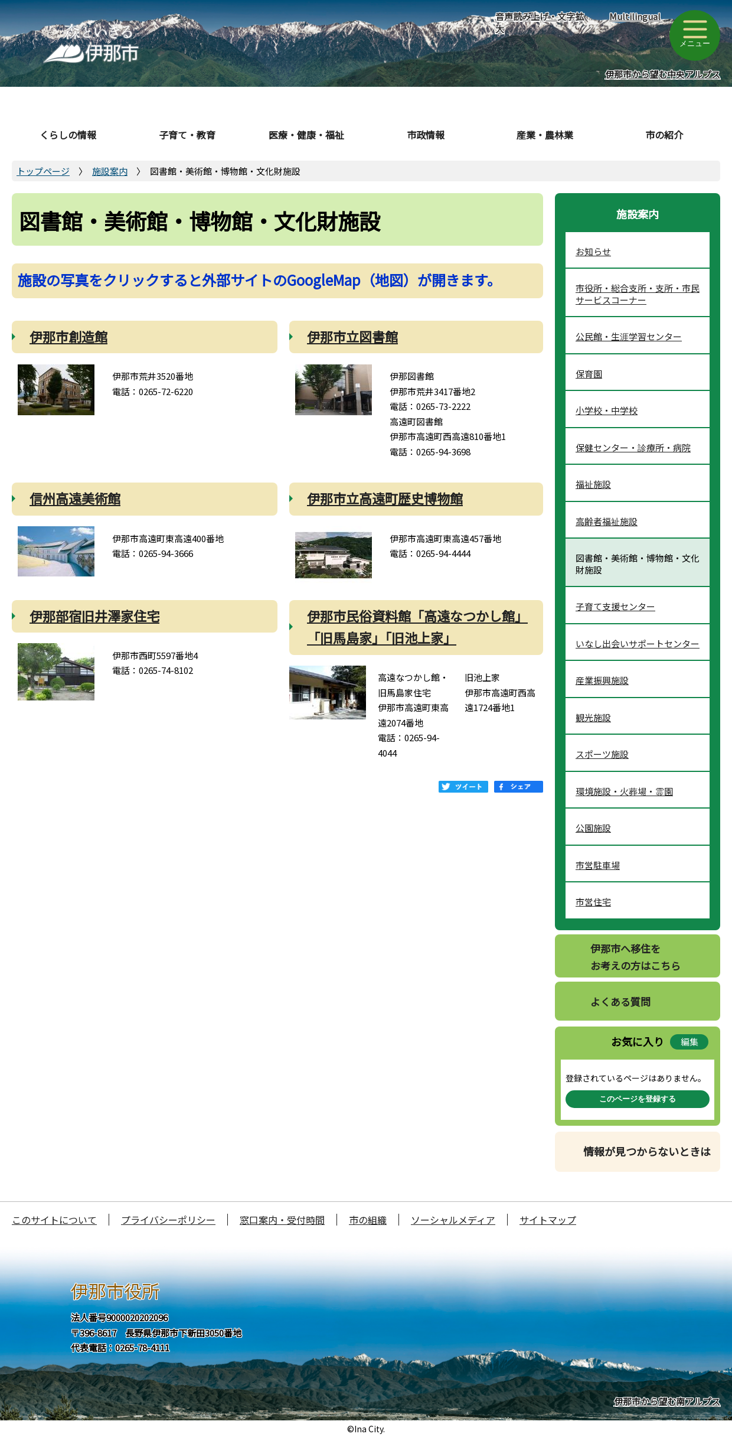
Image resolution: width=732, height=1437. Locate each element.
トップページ (43, 171)
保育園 (589, 373)
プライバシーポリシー (168, 1220)
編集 (689, 1041)
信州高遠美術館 (75, 497)
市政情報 (426, 135)
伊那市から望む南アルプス (667, 1401)
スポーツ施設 (602, 754)
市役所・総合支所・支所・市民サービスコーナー (638, 294)
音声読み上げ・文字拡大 (539, 22)
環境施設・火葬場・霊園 (624, 791)
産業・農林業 (545, 135)
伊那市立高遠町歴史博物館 (385, 497)
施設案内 (110, 171)
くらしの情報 (68, 135)
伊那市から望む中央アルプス (662, 74)
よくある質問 (620, 1001)
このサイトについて (54, 1220)
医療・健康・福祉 (306, 135)
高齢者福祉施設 (607, 521)
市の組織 (368, 1220)
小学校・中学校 (607, 410)
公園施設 (593, 828)
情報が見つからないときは (647, 1151)
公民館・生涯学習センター (629, 336)
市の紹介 (664, 135)
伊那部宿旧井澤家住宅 (94, 615)
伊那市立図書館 (352, 336)
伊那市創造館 (68, 336)
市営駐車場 (598, 865)
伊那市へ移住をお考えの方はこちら (635, 957)
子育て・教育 (187, 135)
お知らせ (593, 251)
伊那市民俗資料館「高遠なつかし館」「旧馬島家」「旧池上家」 (417, 626)
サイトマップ (547, 1220)
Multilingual (635, 16)
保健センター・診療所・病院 (633, 447)
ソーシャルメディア (453, 1220)
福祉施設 (593, 484)
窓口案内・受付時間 (282, 1220)
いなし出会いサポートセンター (638, 643)
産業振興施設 (602, 680)
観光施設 (593, 717)
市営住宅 (593, 901)
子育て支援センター (615, 606)
